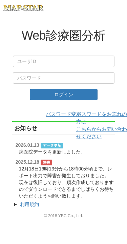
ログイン (63, 94)
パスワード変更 (63, 114)
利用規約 (29, 204)
